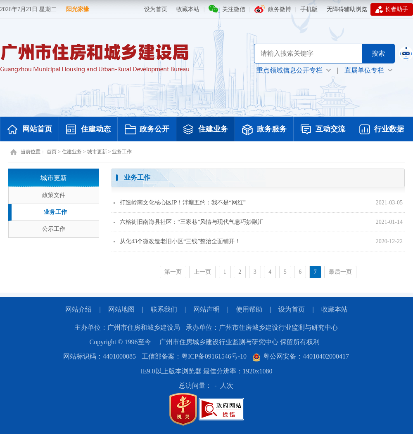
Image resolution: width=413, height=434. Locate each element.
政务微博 (279, 9)
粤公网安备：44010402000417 (300, 356)
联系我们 (164, 309)
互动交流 (323, 129)
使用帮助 (249, 309)
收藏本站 (187, 9)
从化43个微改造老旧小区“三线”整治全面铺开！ (177, 241)
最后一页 (340, 272)
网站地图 (121, 309)
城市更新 (97, 152)
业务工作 (122, 152)
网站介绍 (78, 309)
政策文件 (53, 195)
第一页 (173, 272)
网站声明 (206, 309)
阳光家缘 (77, 9)
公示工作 (53, 229)
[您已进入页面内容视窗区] (258, 226)
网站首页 (29, 129)
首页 (52, 152)
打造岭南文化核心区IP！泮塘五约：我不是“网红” (180, 202)
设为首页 (155, 9)
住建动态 (88, 129)
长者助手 (391, 9)
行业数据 (381, 129)
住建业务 (205, 129)
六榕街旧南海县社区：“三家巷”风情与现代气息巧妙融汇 (188, 222)
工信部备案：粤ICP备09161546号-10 (194, 356)
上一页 (202, 272)
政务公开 (147, 129)
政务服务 (264, 129)
